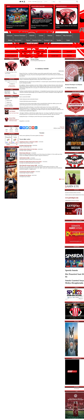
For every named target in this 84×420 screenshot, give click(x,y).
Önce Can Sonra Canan (14, 113)
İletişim (10, 40)
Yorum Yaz (62, 127)
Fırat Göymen (12, 111)
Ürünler (41, 35)
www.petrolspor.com (71, 198)
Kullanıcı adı (7, 80)
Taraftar (59, 40)
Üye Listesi (18, 40)
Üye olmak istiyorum (11, 86)
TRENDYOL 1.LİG (26, 51)
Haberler (31, 35)
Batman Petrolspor (20, 35)
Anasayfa (9, 35)
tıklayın (41, 135)
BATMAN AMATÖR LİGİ (11, 51)
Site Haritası (76, 388)
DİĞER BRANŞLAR (25, 55)
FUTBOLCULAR (55, 51)
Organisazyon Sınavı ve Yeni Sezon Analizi (14, 120)
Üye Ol (29, 1)
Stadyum (58, 35)
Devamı (61, 179)
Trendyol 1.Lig (48, 40)
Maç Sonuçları (67, 35)
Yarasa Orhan (12, 118)
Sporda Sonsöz (8, 100)
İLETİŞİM (40, 55)
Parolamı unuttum (12, 85)
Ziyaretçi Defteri (37, 40)
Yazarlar (62, 128)
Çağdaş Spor (8, 102)
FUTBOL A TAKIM (40, 51)
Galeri (68, 40)
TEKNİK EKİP (54, 55)
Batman (50, 35)
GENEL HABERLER (11, 55)
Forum (28, 40)
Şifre (8, 82)
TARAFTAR (69, 51)
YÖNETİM (69, 55)
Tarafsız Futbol (8, 104)
